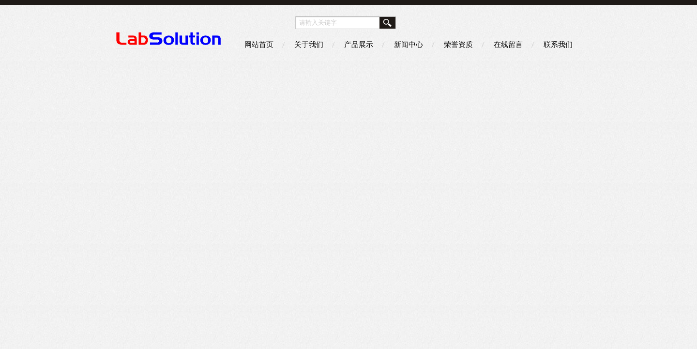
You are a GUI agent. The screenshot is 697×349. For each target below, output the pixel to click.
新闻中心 (408, 44)
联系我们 (558, 44)
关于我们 (308, 44)
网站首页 (258, 44)
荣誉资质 (458, 44)
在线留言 (508, 44)
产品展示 (358, 44)
